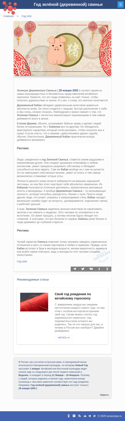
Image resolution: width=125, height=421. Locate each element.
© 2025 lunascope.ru (110, 416)
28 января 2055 (68, 90)
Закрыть (104, 395)
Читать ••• (64, 337)
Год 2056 (22, 261)
